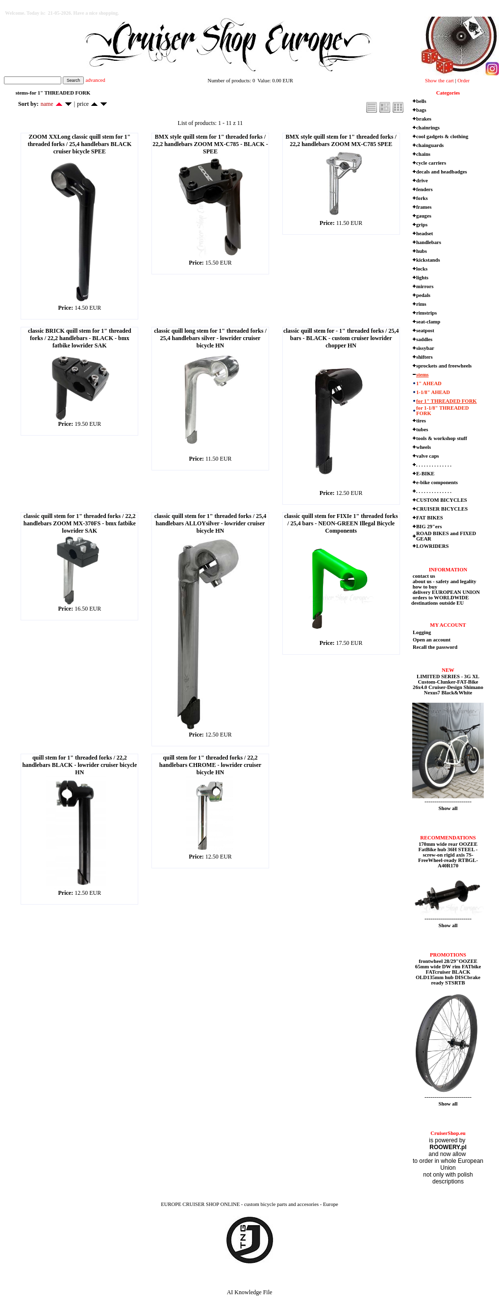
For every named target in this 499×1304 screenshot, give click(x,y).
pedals (423, 295)
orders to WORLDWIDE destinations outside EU (440, 600)
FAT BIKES (429, 517)
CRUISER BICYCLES (442, 509)
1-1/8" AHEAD (433, 392)
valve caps (427, 456)
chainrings (428, 127)
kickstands (428, 260)
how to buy (424, 587)
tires (421, 420)
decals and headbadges (441, 171)
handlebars (428, 242)
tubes (422, 429)
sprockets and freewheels (444, 366)
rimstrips (426, 313)
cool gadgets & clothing (442, 136)
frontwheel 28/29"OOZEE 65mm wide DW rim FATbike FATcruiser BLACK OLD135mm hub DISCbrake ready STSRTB (448, 972)
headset (424, 233)
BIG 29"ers (429, 526)
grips (421, 224)
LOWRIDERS (432, 546)
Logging (422, 632)
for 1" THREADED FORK (446, 401)
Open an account (431, 639)
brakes (423, 119)
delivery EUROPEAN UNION (445, 592)
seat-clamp (428, 321)
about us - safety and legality (443, 581)
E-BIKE (425, 473)
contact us (423, 576)
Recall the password (435, 647)
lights (422, 277)
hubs (421, 251)
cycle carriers (431, 163)
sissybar (425, 348)
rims (421, 304)
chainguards (430, 145)
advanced (95, 80)
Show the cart (439, 80)
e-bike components (437, 482)
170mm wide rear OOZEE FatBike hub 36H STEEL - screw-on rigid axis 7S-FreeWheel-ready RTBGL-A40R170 (448, 854)
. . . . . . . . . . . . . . (433, 464)
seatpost (425, 330)
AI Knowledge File (250, 1292)
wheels (423, 447)
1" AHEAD (429, 383)
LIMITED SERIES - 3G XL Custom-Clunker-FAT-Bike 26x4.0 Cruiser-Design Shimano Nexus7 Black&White (448, 684)
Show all (448, 808)
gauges (423, 216)
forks (422, 198)
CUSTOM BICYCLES (441, 500)
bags (421, 110)
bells (421, 101)
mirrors (424, 286)
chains (423, 154)
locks (421, 268)
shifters (424, 357)
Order (463, 80)
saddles (424, 339)
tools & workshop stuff (441, 438)
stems (422, 374)
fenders (424, 189)
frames (423, 207)
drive (422, 180)
